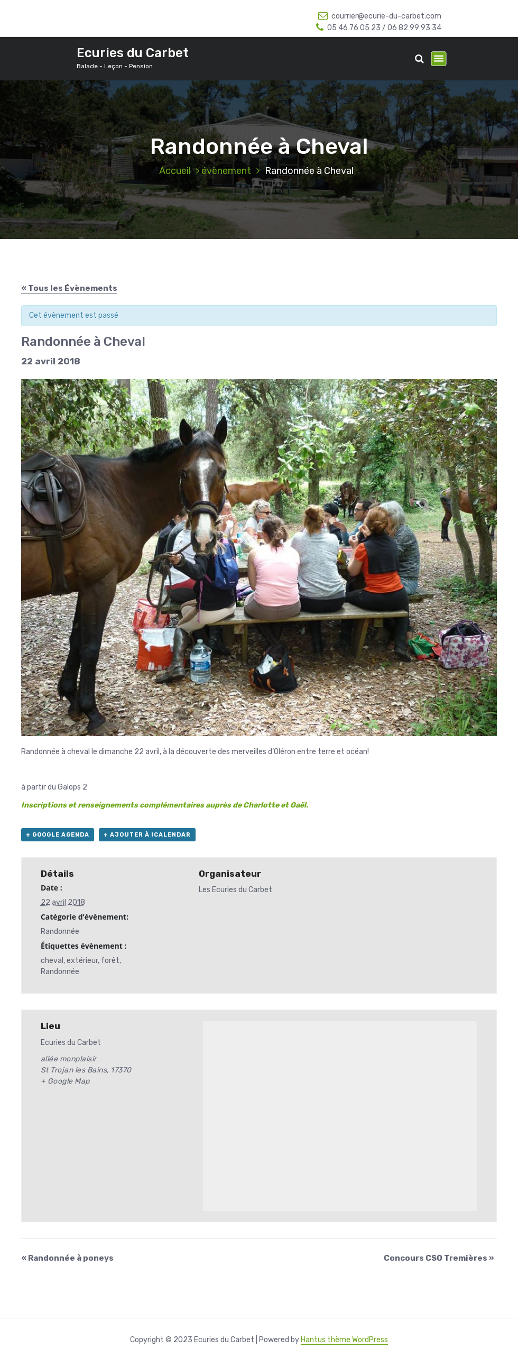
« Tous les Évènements (69, 288)
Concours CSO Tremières (439, 1258)
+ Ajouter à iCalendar (147, 834)
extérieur (82, 960)
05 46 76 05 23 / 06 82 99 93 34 (378, 27)
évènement (226, 171)
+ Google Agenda (57, 834)
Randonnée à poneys (67, 1258)
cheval (52, 960)
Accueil (175, 171)
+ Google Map (65, 1081)
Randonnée (60, 931)
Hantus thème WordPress (344, 1339)
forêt (110, 960)
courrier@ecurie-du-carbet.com (379, 16)
